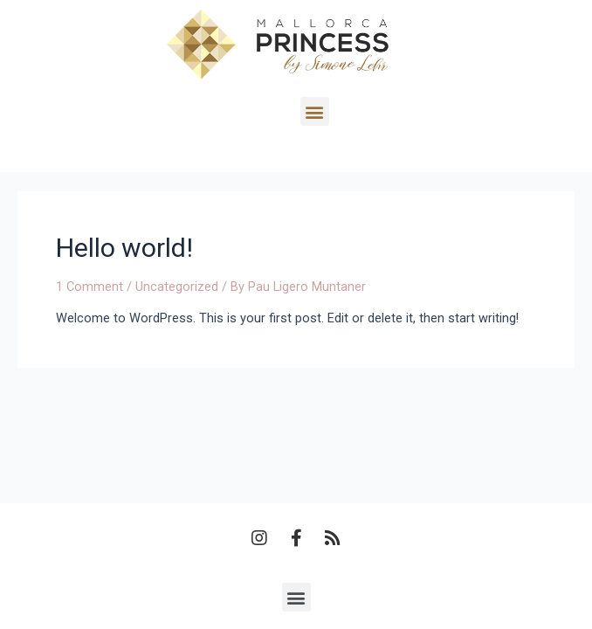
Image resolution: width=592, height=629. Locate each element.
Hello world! (124, 247)
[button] (348, 111)
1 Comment (89, 286)
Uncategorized (176, 286)
